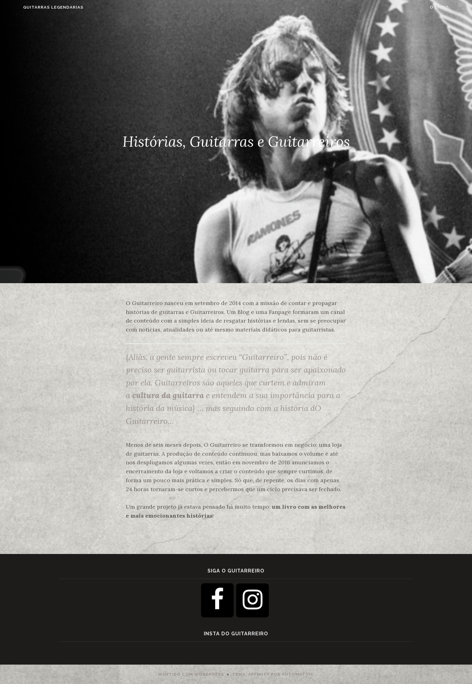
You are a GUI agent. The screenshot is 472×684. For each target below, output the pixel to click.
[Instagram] (252, 600)
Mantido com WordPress (191, 674)
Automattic (298, 674)
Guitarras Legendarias (38, 7)
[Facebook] (217, 600)
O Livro (454, 7)
